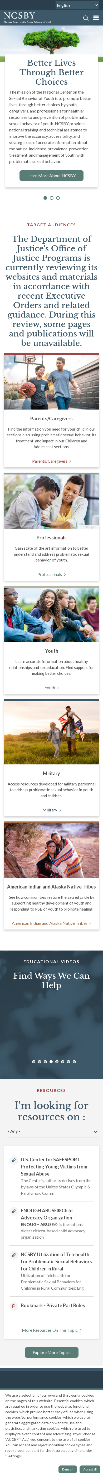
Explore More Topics (52, 1352)
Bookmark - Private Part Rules (53, 1305)
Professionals (49, 574)
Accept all (90, 1469)
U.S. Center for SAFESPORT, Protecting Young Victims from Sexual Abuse (54, 1167)
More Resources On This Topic (50, 1329)
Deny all (67, 1469)
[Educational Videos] (50, 1028)
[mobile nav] (96, 17)
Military (49, 809)
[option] (49, 1029)
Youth (50, 687)
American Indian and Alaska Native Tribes (49, 923)
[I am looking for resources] (53, 1131)
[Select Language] (77, 5)
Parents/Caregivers (49, 460)
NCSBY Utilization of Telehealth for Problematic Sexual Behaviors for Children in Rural (56, 1261)
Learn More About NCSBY (51, 175)
